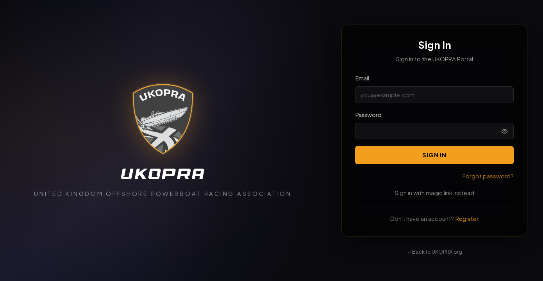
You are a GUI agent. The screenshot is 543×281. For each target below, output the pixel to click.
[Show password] (504, 131)
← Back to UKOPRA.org (435, 252)
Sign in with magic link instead (434, 192)
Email (362, 78)
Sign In (434, 154)
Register (467, 218)
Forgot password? (488, 176)
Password (368, 114)
